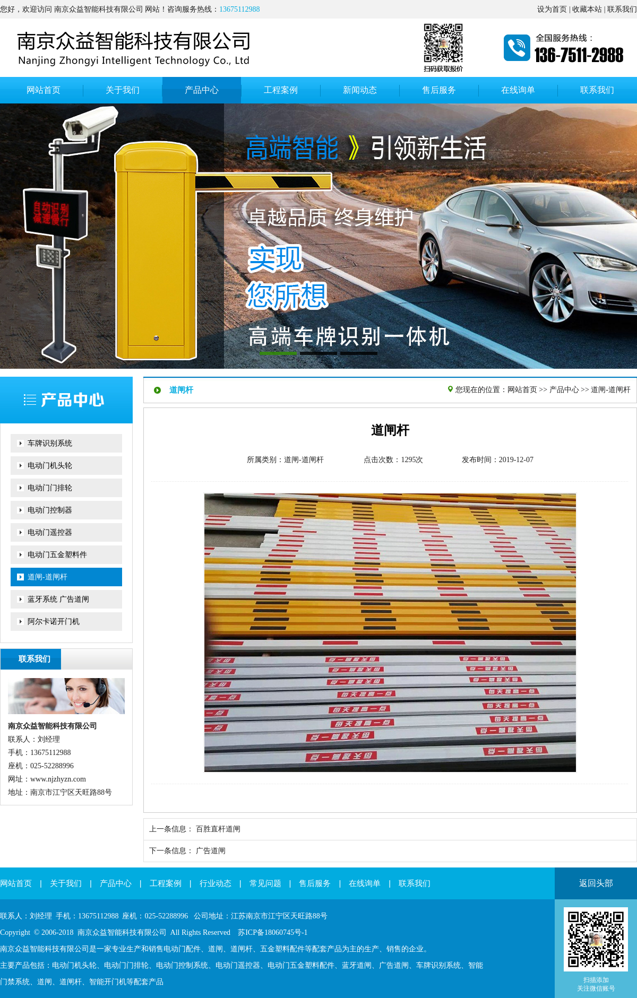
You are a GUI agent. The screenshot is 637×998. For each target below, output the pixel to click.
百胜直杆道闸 (218, 829)
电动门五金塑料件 (57, 555)
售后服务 (315, 883)
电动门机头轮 (50, 466)
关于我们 (66, 883)
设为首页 (552, 9)
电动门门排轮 (50, 488)
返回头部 (596, 883)
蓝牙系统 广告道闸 (58, 599)
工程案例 (166, 883)
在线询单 (365, 883)
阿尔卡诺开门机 (54, 622)
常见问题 (265, 883)
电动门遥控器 (50, 532)
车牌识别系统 (50, 443)
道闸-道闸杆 (47, 577)
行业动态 (215, 883)
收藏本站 (587, 9)
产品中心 (564, 390)
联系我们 (622, 9)
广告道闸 (211, 851)
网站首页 (522, 390)
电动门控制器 (50, 510)
